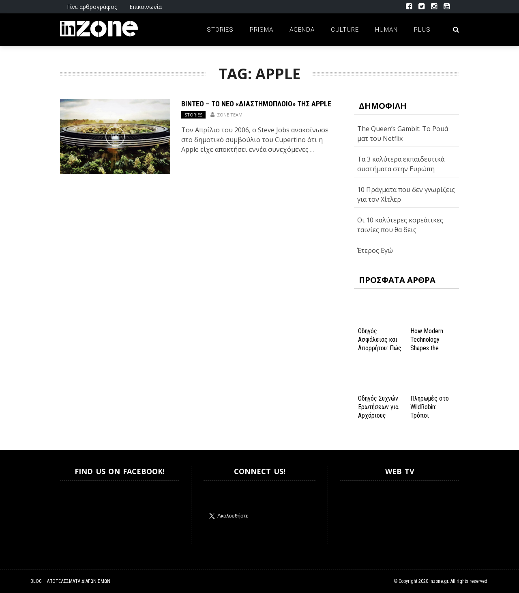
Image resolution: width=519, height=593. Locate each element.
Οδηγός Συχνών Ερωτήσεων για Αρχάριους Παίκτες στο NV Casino (379, 415)
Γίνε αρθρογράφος (92, 7)
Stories (220, 29)
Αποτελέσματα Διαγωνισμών (78, 581)
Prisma (261, 29)
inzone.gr (438, 581)
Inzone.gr (79, 512)
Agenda (302, 29)
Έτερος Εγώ (375, 250)
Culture (345, 29)
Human (386, 29)
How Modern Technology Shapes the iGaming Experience (426, 348)
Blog (36, 581)
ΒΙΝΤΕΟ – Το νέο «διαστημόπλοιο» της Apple (256, 103)
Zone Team (229, 115)
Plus (422, 29)
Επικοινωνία (145, 7)
